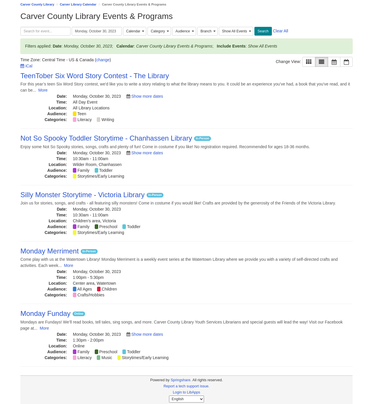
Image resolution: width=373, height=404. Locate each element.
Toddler (105, 170)
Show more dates (147, 96)
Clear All (280, 31)
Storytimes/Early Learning (101, 176)
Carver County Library (37, 4)
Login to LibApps (186, 392)
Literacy (85, 119)
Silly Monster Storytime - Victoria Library (83, 195)
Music (106, 357)
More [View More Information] (42, 90)
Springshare (180, 380)
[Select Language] (186, 399)
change (103, 59)
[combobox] (135, 31)
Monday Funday (46, 313)
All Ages (84, 289)
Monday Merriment (50, 251)
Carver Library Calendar (78, 4)
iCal (26, 66)
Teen (82, 113)
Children (109, 289)
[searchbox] (45, 31)
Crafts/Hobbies (91, 295)
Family (83, 170)
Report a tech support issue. (186, 386)
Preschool (108, 226)
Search (263, 31)
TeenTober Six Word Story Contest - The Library (94, 76)
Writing (107, 119)
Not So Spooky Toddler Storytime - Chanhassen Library (107, 138)
